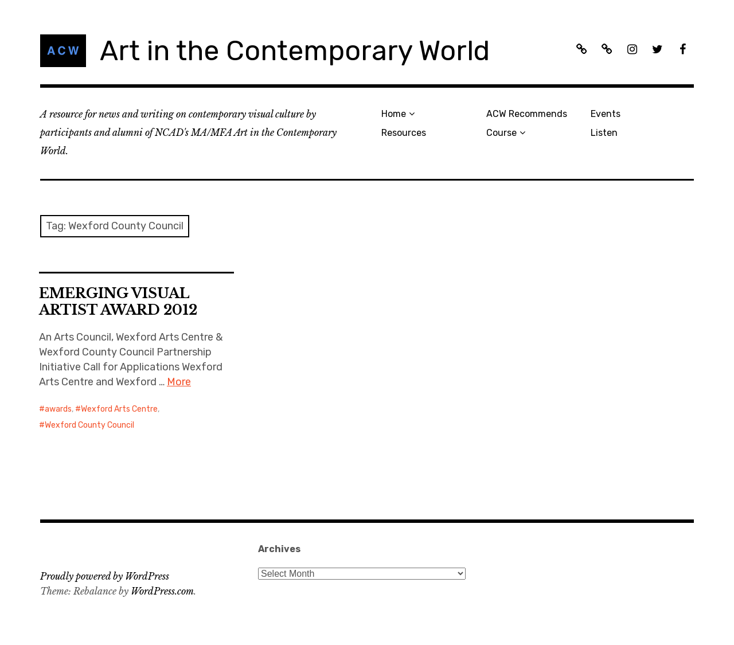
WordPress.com (162, 591)
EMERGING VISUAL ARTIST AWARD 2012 (118, 301)
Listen (604, 132)
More (179, 382)
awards (58, 409)
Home (393, 113)
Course (501, 132)
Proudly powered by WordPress (104, 576)
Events (605, 113)
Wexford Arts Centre (119, 409)
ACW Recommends (526, 113)
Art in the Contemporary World (295, 50)
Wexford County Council (89, 425)
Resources (403, 132)
